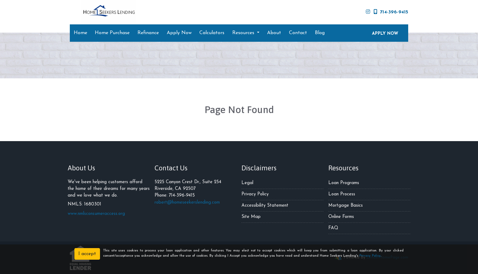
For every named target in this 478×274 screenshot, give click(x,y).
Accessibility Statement (264, 205)
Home (80, 32)
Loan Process (341, 194)
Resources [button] (244, 32)
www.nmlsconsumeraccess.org (96, 214)
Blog (320, 32)
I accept (87, 253)
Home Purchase (112, 32)
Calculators (211, 32)
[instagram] (368, 12)
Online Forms (341, 217)
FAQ (333, 228)
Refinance (148, 32)
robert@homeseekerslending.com (187, 202)
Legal (247, 183)
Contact (298, 32)
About (274, 32)
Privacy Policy (255, 194)
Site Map (251, 217)
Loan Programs (343, 183)
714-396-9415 (391, 12)
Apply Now (179, 32)
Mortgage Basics (345, 205)
